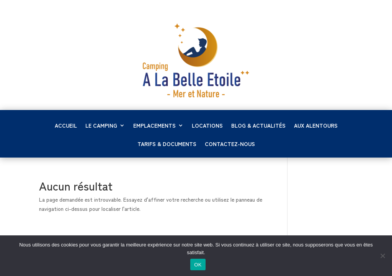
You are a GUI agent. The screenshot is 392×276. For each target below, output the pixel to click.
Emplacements (154, 126)
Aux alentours (316, 126)
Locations (207, 126)
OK (197, 265)
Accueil (66, 126)
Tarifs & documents (166, 144)
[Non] (382, 256)
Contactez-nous (230, 144)
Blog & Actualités (258, 126)
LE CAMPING (101, 126)
